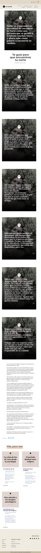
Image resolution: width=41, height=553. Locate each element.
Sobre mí (23, 7)
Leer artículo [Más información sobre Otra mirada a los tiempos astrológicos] (5, 527)
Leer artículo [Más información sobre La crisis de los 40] (5, 485)
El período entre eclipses (28, 469)
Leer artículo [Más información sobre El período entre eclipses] (25, 485)
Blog (20, 6)
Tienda (36, 6)
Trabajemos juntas (28, 6)
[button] (9, 438)
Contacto (36, 7)
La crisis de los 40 (8, 469)
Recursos (29, 7)
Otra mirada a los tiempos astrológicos (9, 509)
